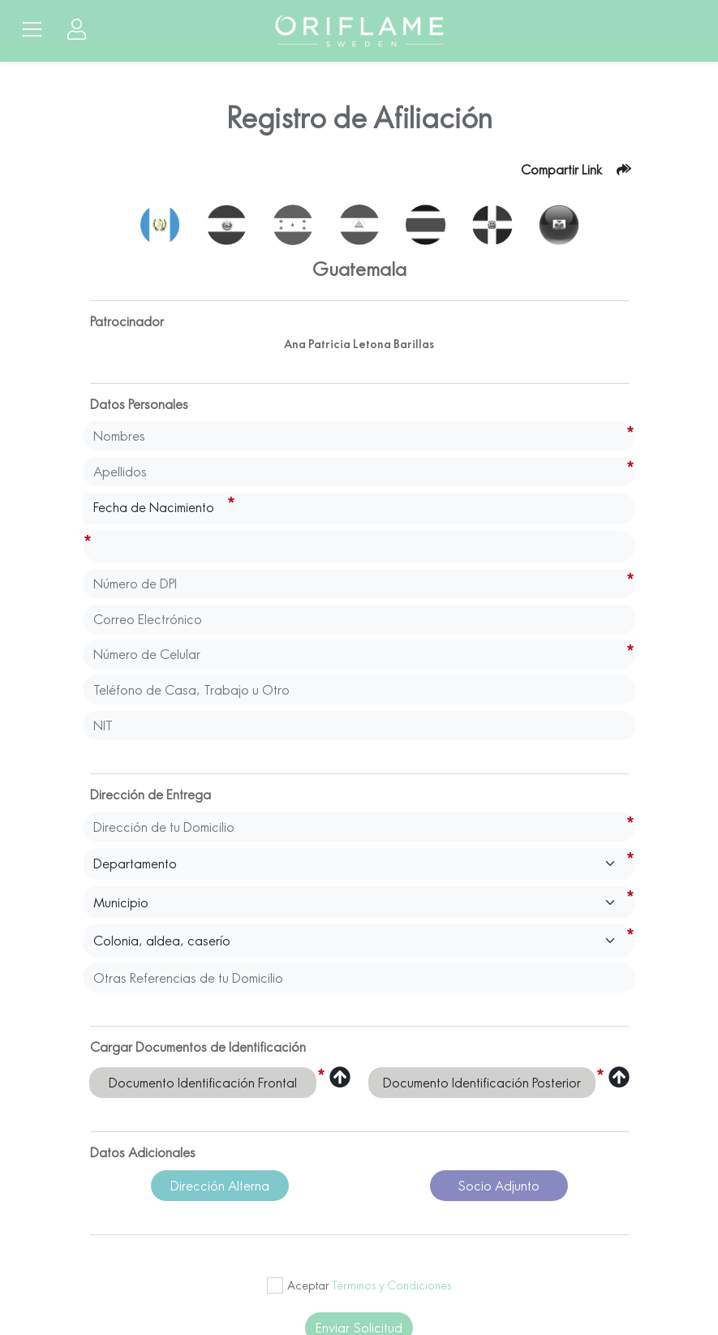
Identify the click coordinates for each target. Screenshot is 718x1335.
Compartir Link (561, 169)
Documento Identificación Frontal (203, 1082)
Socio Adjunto (499, 1186)
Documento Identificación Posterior (482, 1082)
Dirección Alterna (219, 1186)
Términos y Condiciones (392, 1285)
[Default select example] (355, 864)
